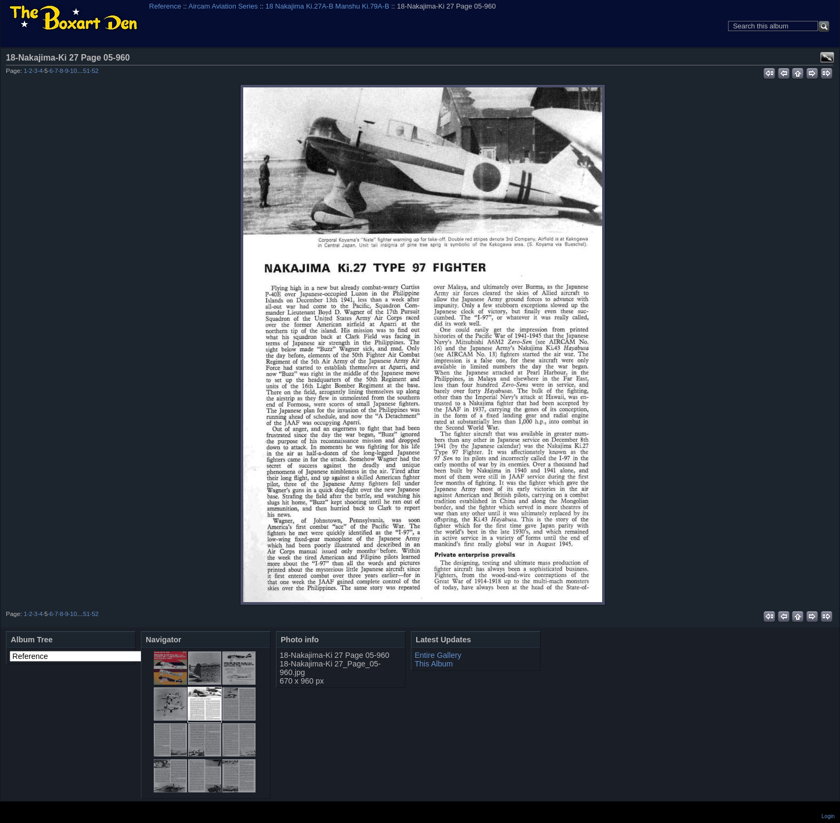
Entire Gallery (438, 655)
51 (86, 71)
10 (73, 71)
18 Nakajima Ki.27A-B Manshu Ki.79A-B (327, 6)
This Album (434, 663)
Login (828, 816)
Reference (165, 6)
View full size (827, 57)
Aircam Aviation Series (223, 6)
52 (95, 71)
